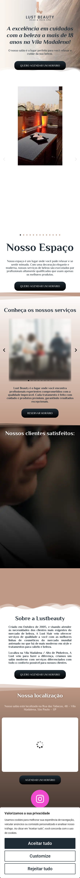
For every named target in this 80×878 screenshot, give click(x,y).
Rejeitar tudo (40, 868)
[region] (40, 842)
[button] (4, 159)
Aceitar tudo (40, 843)
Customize (40, 856)
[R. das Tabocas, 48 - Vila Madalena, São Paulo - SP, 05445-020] (40, 745)
